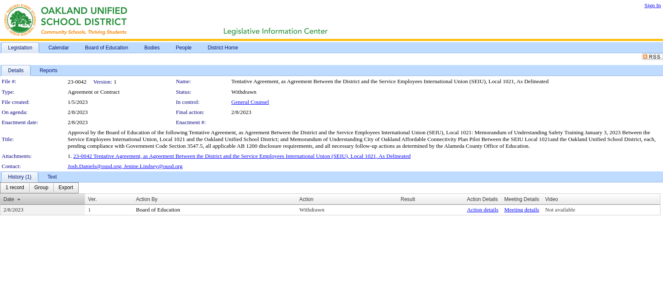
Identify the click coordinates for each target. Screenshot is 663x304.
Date (8, 199)
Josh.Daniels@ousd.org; (96, 166)
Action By (147, 199)
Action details (482, 209)
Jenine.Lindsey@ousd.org (153, 166)
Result (407, 199)
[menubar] (39, 187)
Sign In (652, 5)
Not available (560, 209)
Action (306, 199)
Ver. (92, 199)
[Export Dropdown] (65, 188)
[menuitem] (14, 188)
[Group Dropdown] (41, 188)
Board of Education (158, 209)
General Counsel (250, 102)
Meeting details (522, 209)
